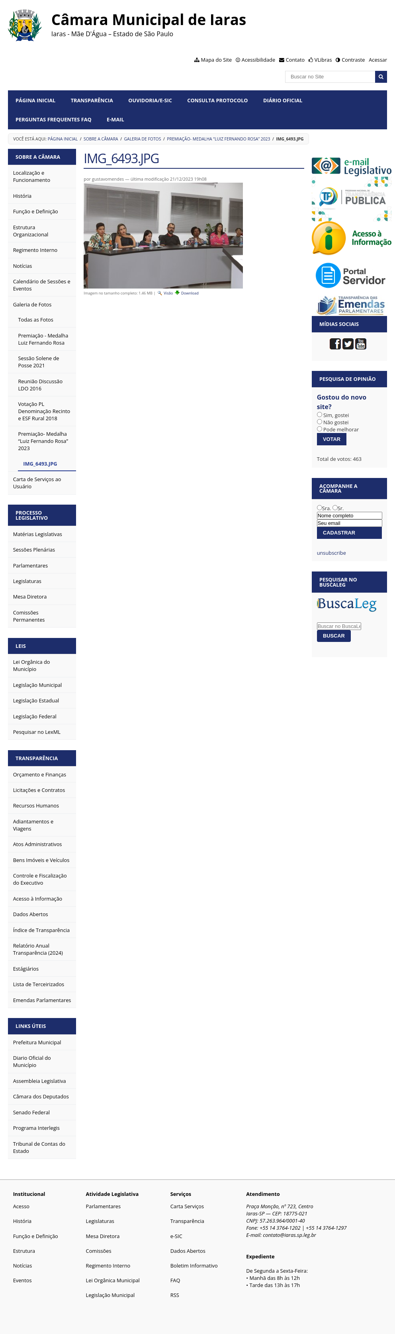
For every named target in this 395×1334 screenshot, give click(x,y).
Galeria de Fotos (142, 139)
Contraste (353, 59)
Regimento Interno (108, 1265)
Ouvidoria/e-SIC (150, 100)
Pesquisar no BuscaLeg (338, 582)
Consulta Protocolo (217, 100)
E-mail (115, 119)
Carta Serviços (187, 1206)
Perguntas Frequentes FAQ (54, 119)
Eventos (22, 1280)
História (22, 1221)
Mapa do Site (216, 59)
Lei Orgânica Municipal (113, 1280)
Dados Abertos (187, 1250)
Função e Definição (35, 1236)
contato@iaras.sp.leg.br (289, 1234)
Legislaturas (100, 1221)
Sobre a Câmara (101, 139)
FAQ (175, 1280)
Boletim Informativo (194, 1265)
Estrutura (24, 1250)
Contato (295, 59)
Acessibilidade (258, 59)
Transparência (92, 100)
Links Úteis (31, 1026)
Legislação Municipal (110, 1295)
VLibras (323, 59)
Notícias (22, 1265)
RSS (174, 1295)
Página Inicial (35, 100)
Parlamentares (103, 1206)
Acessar (378, 59)
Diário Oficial (283, 100)
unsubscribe (331, 552)
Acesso (21, 1206)
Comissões (98, 1250)
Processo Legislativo (32, 515)
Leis (21, 645)
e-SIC (176, 1236)
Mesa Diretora (103, 1236)
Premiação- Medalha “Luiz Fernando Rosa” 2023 (218, 139)
